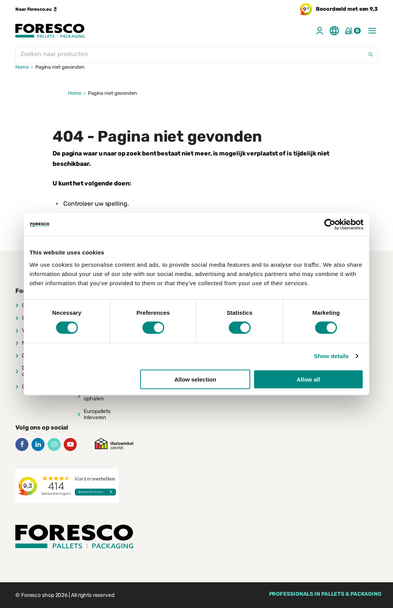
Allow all (308, 379)
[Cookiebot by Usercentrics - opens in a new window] (329, 224)
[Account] (320, 30)
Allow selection (195, 379)
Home (22, 67)
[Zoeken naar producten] (196, 54)
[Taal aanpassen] (334, 30)
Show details (331, 356)
